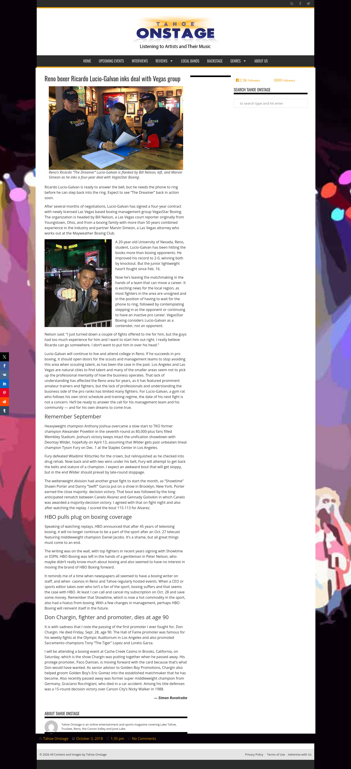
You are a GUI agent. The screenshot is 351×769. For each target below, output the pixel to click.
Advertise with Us (300, 754)
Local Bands (190, 61)
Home (87, 61)
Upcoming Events (111, 61)
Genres (238, 61)
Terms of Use (276, 754)
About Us (261, 61)
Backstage (215, 61)
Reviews (164, 61)
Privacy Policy (254, 754)
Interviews (140, 61)
